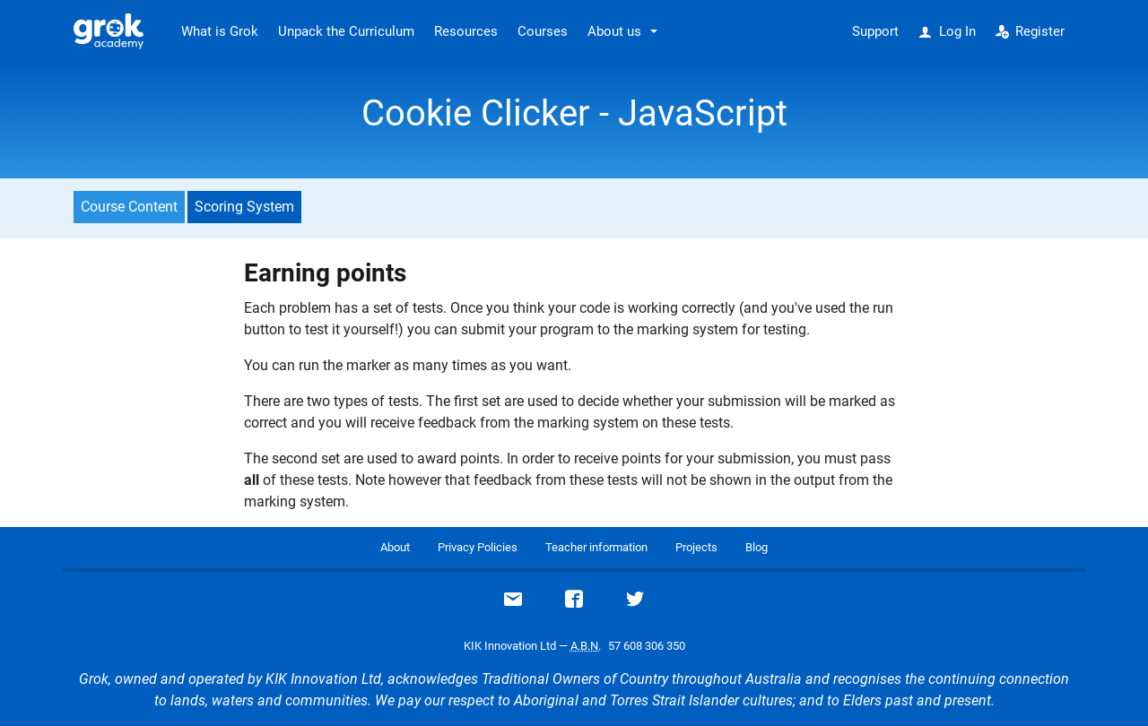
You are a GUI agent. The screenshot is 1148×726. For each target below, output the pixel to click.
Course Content (129, 206)
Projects (696, 547)
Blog (756, 547)
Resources (466, 31)
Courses (542, 31)
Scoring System (244, 206)
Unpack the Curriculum (346, 31)
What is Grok (219, 31)
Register (1030, 31)
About (395, 547)
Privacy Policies (477, 547)
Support (875, 31)
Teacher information (596, 547)
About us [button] (614, 31)
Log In (947, 31)
